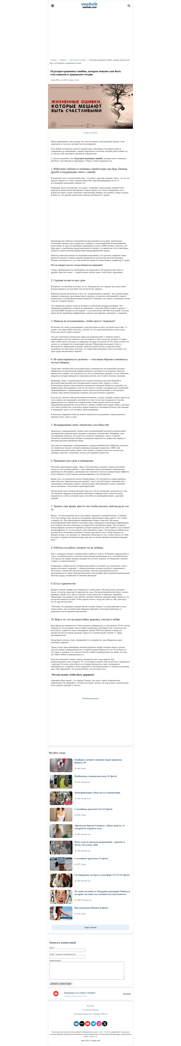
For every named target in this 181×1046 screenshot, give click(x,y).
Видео (83, 768)
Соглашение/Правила (90, 1010)
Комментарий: (55, 960)
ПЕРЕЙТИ (127, 994)
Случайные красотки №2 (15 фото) (93, 809)
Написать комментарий (62, 942)
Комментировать (90, 698)
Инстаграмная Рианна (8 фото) (91, 907)
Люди (83, 815)
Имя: (52, 948)
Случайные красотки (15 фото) (91, 858)
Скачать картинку (90, 133)
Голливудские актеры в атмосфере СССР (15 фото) (101, 875)
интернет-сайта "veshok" (100, 1032)
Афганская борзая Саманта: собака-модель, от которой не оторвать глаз (99, 827)
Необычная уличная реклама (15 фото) (95, 776)
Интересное (86, 782)
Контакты (90, 1006)
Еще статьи (90, 927)
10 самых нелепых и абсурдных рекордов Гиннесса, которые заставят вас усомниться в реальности (102, 893)
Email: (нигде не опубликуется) (62, 954)
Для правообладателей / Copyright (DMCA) (90, 1014)
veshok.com (92, 1036)
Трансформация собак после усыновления (97, 792)
